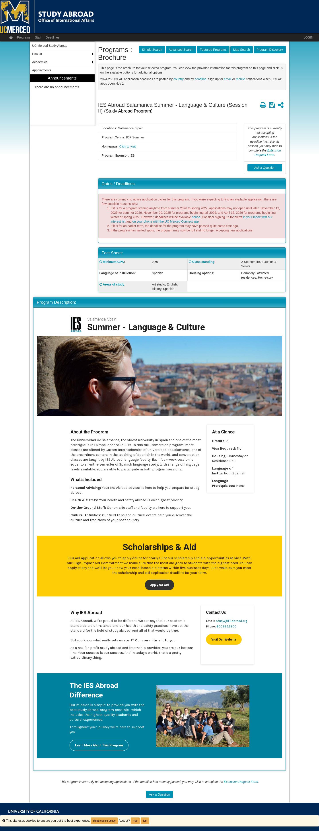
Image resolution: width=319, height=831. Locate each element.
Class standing (203, 262)
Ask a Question (264, 167)
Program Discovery (270, 49)
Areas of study (113, 284)
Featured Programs (213, 49)
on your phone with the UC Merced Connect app (165, 221)
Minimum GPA (113, 262)
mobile (240, 79)
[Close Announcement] (282, 68)
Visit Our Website (223, 639)
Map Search (241, 49)
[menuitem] (62, 100)
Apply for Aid (159, 585)
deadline (200, 79)
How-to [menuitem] (37, 54)
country (178, 79)
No (144, 820)
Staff (38, 37)
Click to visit (127, 146)
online (196, 217)
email (227, 79)
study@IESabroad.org (231, 621)
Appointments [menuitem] (41, 70)
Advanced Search (181, 49)
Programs (24, 37)
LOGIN (308, 37)
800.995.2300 (226, 626)
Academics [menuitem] (39, 62)
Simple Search (152, 49)
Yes (135, 820)
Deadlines (52, 37)
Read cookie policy (104, 820)
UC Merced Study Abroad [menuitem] (49, 45)
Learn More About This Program (99, 745)
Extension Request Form (241, 782)
